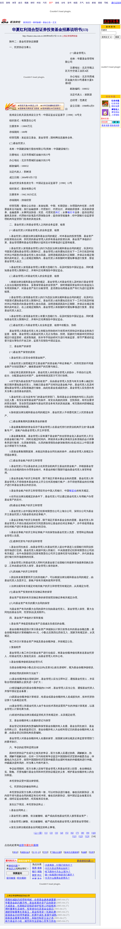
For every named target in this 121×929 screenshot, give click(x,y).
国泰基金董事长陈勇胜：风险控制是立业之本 (29, 918)
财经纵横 (37, 22)
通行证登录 (116, 3)
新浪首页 (27, 22)
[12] (81, 836)
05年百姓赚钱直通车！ (52, 105)
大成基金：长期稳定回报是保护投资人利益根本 (30, 906)
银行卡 (71, 212)
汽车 (45, 3)
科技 (39, 3)
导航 (106, 3)
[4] (61, 833)
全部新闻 (28, 845)
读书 (69, 3)
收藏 (84, 852)
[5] (67, 833)
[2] (51, 833)
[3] (56, 833)
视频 (26, 3)
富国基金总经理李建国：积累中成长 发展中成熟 (31, 915)
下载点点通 (56, 852)
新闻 (8, 3)
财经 (33, 3)
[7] (77, 833)
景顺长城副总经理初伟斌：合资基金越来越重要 (30, 899)
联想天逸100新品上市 (29, 105)
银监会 (72, 490)
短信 (88, 3)
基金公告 (47, 22)
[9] (87, 833)
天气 (82, 3)
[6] (72, 833)
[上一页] (38, 833)
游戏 (57, 3)
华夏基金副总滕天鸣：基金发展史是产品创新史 (30, 902)
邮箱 (94, 3)
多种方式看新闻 (71, 852)
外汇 (57, 212)
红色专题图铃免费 (115, 103)
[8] (82, 833)
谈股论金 (25, 852)
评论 (15, 852)
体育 (14, 3)
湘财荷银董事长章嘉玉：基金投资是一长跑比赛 (30, 912)
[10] (94, 833)
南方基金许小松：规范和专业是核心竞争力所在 (30, 921)
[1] (46, 833)
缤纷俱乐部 (114, 125)
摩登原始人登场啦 (115, 112)
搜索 (100, 3)
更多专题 (105, 125)
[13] (87, 836)
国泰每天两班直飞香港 (29, 108)
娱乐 (20, 3)
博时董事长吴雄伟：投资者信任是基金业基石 (29, 909)
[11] (74, 836)
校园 (75, 3)
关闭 (92, 852)
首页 (2, 3)
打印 (45, 852)
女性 (63, 3)
